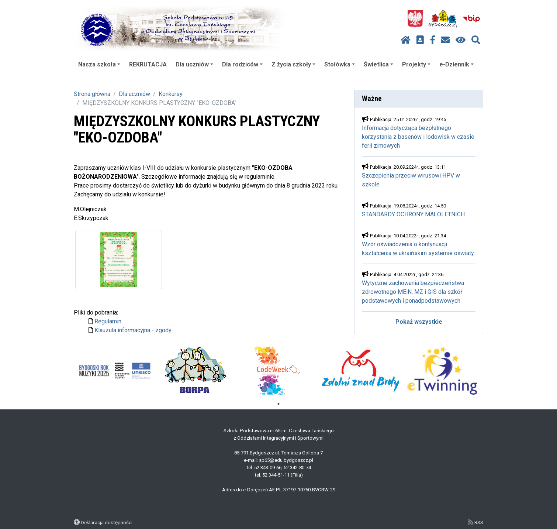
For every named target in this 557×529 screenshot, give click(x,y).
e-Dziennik (456, 64)
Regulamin (107, 321)
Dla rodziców (242, 64)
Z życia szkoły (293, 64)
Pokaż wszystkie (418, 321)
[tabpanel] (115, 370)
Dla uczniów (194, 64)
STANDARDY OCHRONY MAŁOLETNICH (413, 214)
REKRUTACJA (148, 64)
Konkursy (171, 93)
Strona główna (92, 93)
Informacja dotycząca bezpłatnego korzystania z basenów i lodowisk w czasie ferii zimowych (418, 136)
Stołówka (339, 64)
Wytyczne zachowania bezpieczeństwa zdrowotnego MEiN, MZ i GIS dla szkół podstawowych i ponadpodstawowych (413, 291)
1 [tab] (278, 404)
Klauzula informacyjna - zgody (133, 330)
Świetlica (378, 64)
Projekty (416, 64)
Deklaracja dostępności (106, 522)
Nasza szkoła (99, 64)
